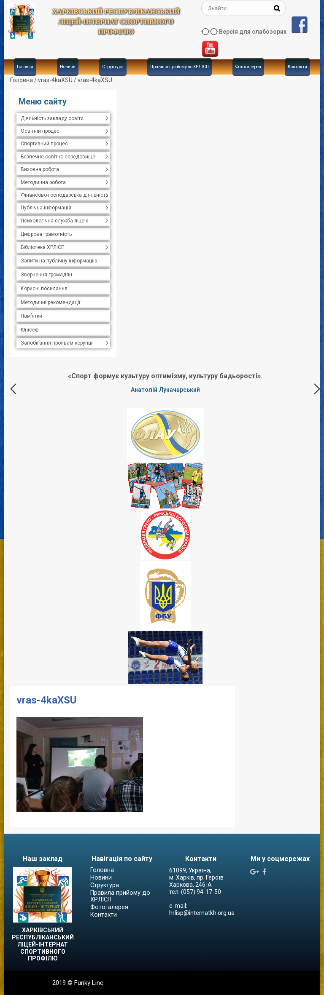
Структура (113, 66)
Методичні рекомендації (50, 302)
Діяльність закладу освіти (52, 118)
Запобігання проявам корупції (57, 343)
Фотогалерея (248, 66)
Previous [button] (13, 388)
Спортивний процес (44, 144)
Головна (25, 66)
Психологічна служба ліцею (54, 221)
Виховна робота (40, 169)
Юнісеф (30, 330)
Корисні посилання (44, 289)
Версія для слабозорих (252, 31)
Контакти (297, 66)
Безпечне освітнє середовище (58, 157)
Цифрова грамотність (46, 234)
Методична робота (43, 182)
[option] (165, 382)
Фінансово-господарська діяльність (64, 195)
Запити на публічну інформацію (59, 261)
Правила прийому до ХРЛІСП (179, 66)
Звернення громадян (46, 275)
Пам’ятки (31, 316)
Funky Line (88, 983)
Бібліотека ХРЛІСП (43, 247)
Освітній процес (40, 131)
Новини (68, 66)
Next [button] (317, 388)
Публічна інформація (46, 208)
